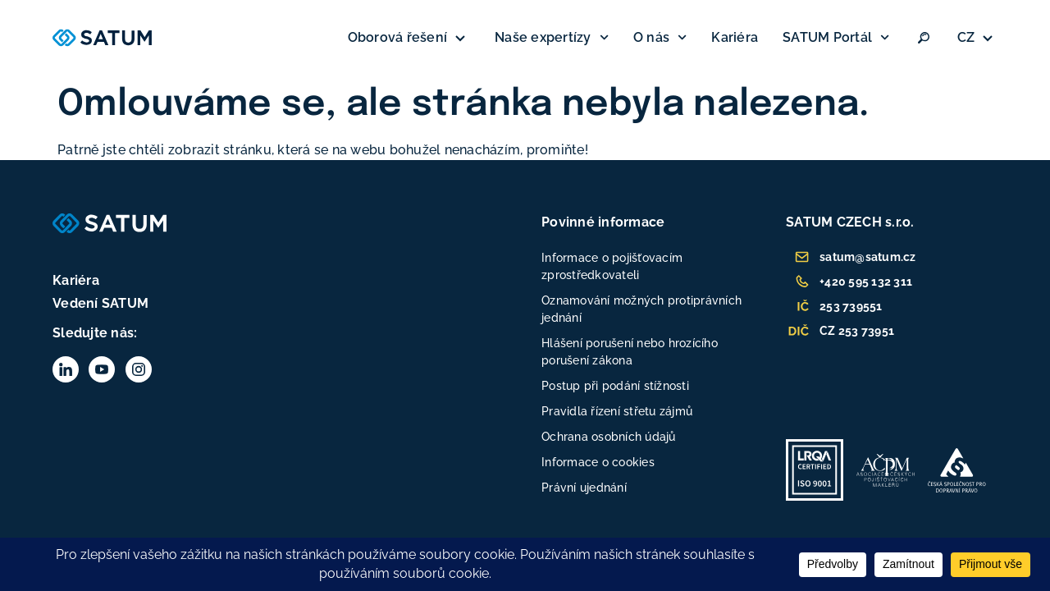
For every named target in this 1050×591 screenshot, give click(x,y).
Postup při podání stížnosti (615, 385)
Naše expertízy (552, 37)
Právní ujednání (584, 487)
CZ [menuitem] (966, 37)
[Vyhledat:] (924, 38)
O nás (660, 37)
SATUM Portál (836, 37)
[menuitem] (977, 38)
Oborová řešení (409, 38)
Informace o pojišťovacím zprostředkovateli (611, 266)
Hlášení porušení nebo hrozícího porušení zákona (629, 352)
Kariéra (734, 37)
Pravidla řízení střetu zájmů (616, 411)
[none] (977, 38)
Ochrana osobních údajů (608, 436)
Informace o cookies (598, 462)
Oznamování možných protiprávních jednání (641, 309)
